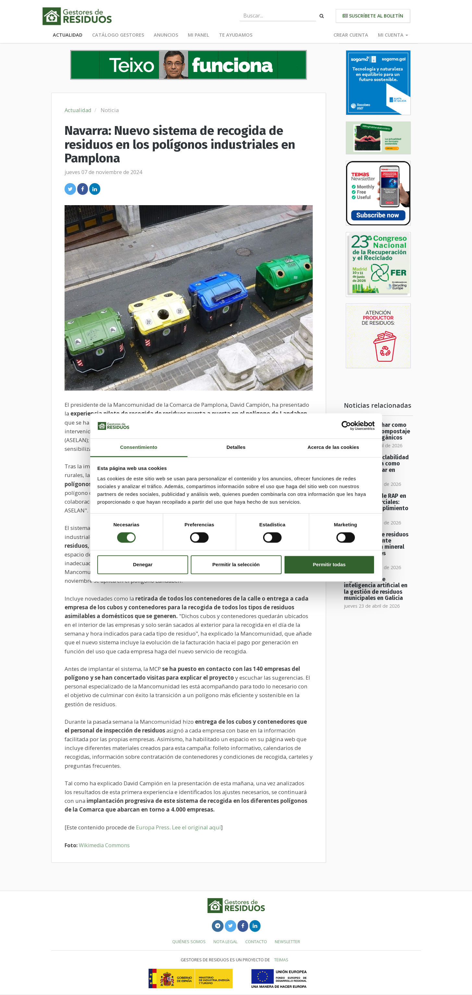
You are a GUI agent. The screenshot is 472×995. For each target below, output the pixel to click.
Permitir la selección (236, 564)
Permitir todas (329, 564)
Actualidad (67, 35)
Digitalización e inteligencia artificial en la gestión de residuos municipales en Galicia (375, 589)
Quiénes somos (189, 941)
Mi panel (198, 35)
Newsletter (287, 941)
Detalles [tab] (235, 447)
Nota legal (225, 941)
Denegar (142, 564)
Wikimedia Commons (104, 845)
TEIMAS (281, 960)
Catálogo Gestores (118, 35)
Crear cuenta (350, 35)
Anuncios (166, 35)
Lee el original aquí (196, 827)
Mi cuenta (393, 35)
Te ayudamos (235, 35)
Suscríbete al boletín (373, 16)
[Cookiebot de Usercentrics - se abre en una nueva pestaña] (346, 426)
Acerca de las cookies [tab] (333, 447)
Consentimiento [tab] (138, 447)
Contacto (256, 941)
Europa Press (152, 827)
